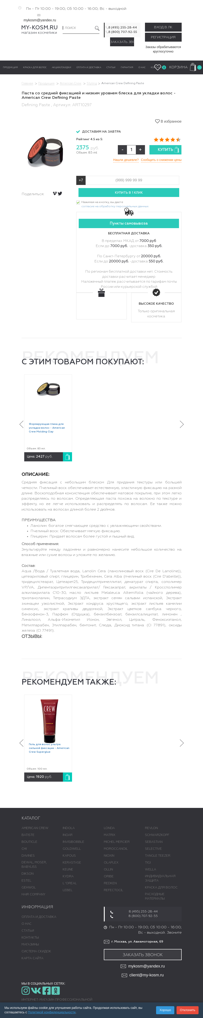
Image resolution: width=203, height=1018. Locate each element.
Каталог (31, 818)
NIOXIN (109, 855)
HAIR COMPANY (33, 894)
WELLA (150, 869)
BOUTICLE (29, 842)
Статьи (28, 930)
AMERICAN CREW (35, 828)
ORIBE (109, 876)
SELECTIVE (153, 848)
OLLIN (108, 869)
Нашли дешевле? (126, 160)
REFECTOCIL (113, 890)
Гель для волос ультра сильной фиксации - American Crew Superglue (49, 748)
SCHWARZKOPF (157, 835)
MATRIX (109, 835)
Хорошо (165, 1010)
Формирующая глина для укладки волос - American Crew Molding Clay (47, 428)
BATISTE (28, 835)
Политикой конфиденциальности (51, 1012)
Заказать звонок (122, 42)
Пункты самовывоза (129, 223)
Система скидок (36, 951)
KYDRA (68, 876)
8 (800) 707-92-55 (122, 32)
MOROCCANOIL (116, 848)
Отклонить (187, 1010)
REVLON (151, 828)
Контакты (30, 937)
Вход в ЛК (163, 27)
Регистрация (163, 37)
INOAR (67, 835)
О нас (27, 923)
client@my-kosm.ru (143, 975)
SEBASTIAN (154, 842)
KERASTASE (72, 862)
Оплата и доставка (39, 917)
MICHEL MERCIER (117, 842)
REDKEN (110, 883)
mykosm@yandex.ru (40, 20)
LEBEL (67, 890)
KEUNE (68, 869)
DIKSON (28, 873)
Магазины (30, 944)
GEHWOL (29, 887)
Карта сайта (32, 958)
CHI (24, 848)
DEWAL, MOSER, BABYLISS (34, 864)
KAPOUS (69, 855)
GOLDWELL (72, 848)
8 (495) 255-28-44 (122, 27)
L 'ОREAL (70, 883)
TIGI (148, 862)
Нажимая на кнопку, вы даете (115, 205)
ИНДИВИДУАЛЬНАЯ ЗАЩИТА (160, 878)
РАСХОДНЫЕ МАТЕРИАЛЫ (155, 896)
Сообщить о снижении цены (161, 160)
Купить (168, 150)
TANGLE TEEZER (157, 855)
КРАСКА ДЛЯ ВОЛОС (161, 887)
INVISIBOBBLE (73, 842)
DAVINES (28, 855)
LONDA (109, 828)
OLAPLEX (111, 862)
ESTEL (26, 880)
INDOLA (69, 828)
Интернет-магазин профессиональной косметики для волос (57, 1002)
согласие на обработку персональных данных (115, 206)
